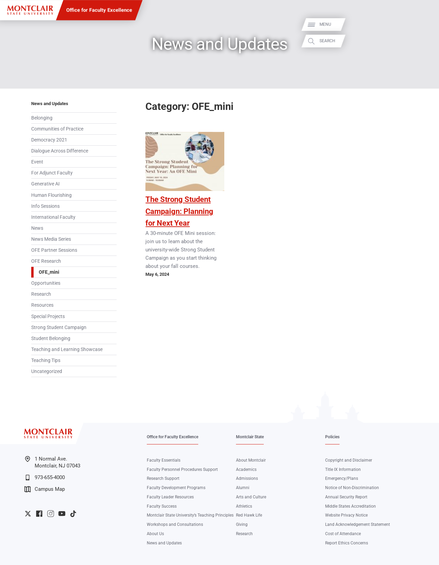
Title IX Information (343, 469)
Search (426, 41)
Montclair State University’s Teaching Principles (190, 515)
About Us (155, 533)
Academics (246, 469)
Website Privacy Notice (346, 515)
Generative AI (45, 184)
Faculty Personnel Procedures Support (182, 469)
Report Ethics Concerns (346, 543)
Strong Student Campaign (58, 327)
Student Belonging (50, 338)
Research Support (163, 478)
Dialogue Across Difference (59, 151)
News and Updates (49, 103)
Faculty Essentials (163, 460)
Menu (424, 24)
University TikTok (73, 513)
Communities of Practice (57, 129)
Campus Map (44, 489)
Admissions (247, 478)
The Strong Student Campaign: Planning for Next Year (179, 211)
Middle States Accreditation (350, 506)
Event (37, 162)
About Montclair (251, 460)
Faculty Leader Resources (170, 497)
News (37, 228)
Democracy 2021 (49, 140)
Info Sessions (45, 206)
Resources (42, 305)
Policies (332, 436)
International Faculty (53, 217)
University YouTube (62, 513)
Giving (242, 524)
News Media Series (51, 239)
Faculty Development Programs (176, 487)
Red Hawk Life (249, 515)
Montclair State (250, 436)
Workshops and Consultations (175, 524)
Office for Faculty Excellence (99, 10)
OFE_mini (49, 272)
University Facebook (39, 513)
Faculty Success (162, 506)
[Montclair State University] (30, 10)
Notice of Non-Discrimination (352, 487)
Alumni (242, 487)
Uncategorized (46, 371)
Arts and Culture (251, 497)
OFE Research (46, 261)
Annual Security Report (346, 497)
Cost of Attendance (343, 533)
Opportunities (45, 283)
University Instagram (50, 513)
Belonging (41, 118)
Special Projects (48, 316)
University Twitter (28, 513)
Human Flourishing (51, 195)
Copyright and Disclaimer (348, 460)
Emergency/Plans (341, 478)
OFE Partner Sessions (54, 250)
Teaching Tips (45, 360)
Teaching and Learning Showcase (67, 349)
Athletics (244, 506)
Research (41, 294)
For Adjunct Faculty (52, 173)
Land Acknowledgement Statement (357, 524)
